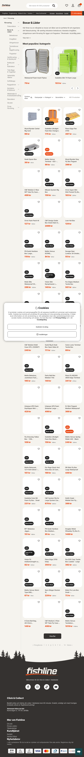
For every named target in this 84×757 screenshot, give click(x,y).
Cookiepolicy (42, 320)
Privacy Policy (61, 318)
